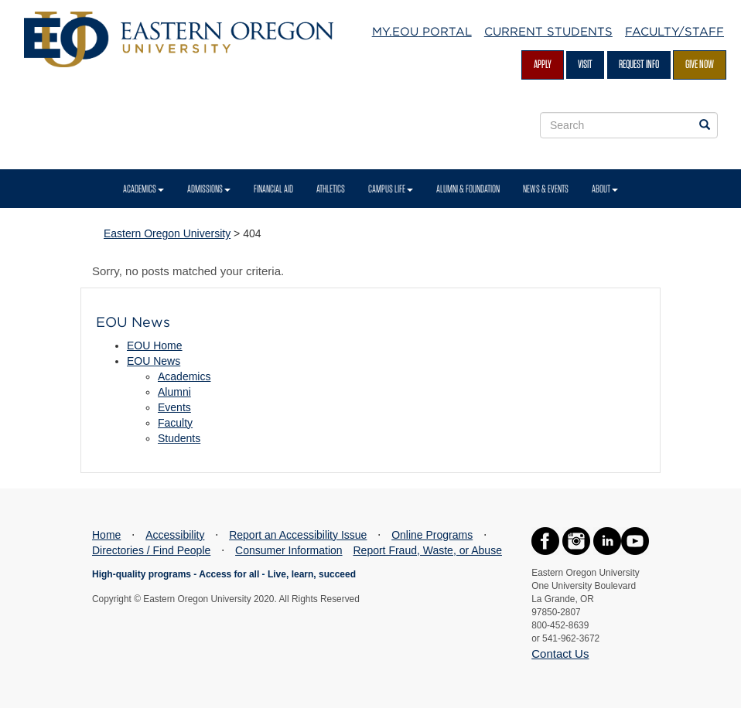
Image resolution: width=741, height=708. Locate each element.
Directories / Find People (151, 550)
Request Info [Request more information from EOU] (639, 64)
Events (174, 407)
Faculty (175, 423)
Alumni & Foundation (468, 188)
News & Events (546, 188)
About (605, 188)
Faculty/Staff (674, 32)
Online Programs (432, 535)
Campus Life (390, 188)
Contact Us (560, 653)
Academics (143, 188)
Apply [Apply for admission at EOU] (542, 64)
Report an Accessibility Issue (298, 535)
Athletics (330, 188)
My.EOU (422, 32)
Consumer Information (289, 550)
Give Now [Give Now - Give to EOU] (699, 64)
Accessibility (174, 535)
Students (179, 438)
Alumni (174, 392)
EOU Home (155, 345)
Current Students (548, 32)
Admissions (208, 188)
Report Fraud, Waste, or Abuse (427, 550)
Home (106, 535)
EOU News (153, 361)
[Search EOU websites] (704, 125)
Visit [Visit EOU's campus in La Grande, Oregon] (585, 64)
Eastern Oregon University (167, 233)
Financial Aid (273, 188)
